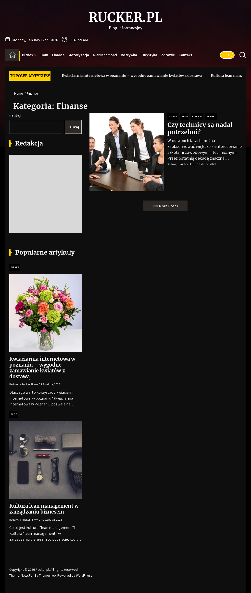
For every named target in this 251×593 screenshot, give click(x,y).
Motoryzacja (78, 55)
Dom (44, 55)
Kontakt (185, 55)
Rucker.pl (125, 17)
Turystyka (149, 55)
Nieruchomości (105, 55)
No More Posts (165, 205)
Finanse (58, 55)
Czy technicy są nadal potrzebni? (200, 128)
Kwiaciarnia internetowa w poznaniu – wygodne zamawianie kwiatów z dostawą (124, 75)
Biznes (29, 55)
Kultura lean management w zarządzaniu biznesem (44, 509)
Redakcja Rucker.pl (179, 164)
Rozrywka (129, 55)
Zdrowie (168, 55)
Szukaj (15, 115)
